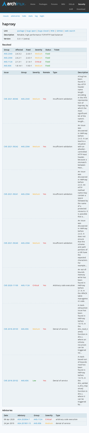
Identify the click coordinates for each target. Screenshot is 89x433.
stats (30, 16)
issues (6, 16)
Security (81, 4)
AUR (71, 9)
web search (70, 31)
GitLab (71, 4)
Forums (54, 4)
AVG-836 (7, 65)
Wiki (63, 4)
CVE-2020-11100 (11, 285)
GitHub (60, 31)
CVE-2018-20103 (11, 329)
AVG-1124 (8, 62)
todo (24, 16)
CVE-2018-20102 (11, 380)
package (20, 31)
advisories (15, 16)
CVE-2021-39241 (11, 194)
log (36, 16)
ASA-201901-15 (24, 423)
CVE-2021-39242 (11, 146)
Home (32, 4)
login (42, 16)
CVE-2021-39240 (11, 243)
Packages (43, 4)
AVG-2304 (8, 58)
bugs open (31, 31)
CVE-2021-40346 (11, 99)
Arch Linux (14, 3)
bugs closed (43, 31)
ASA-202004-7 (24, 419)
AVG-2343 (8, 54)
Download (81, 9)
